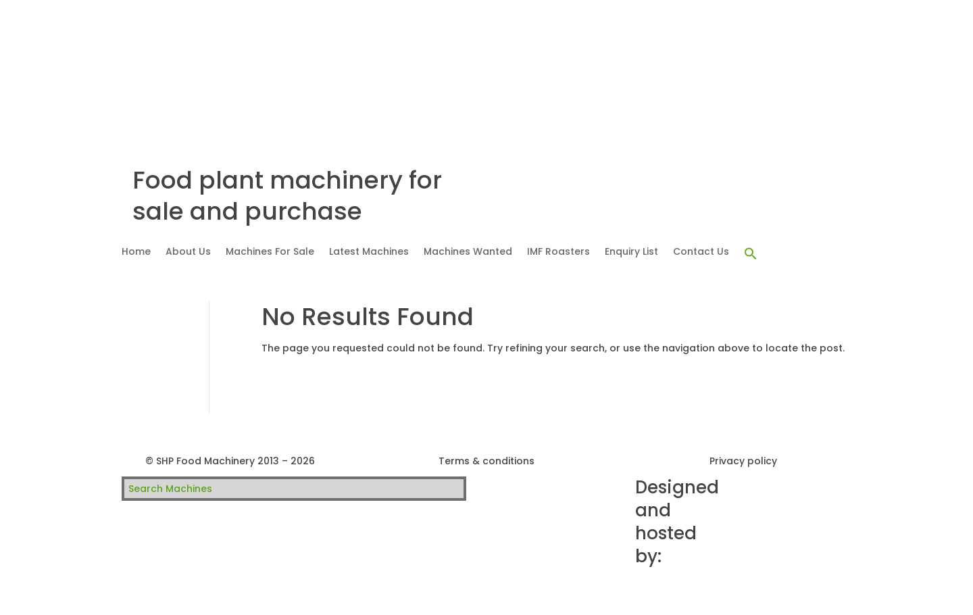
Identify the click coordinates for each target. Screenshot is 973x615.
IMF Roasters (558, 252)
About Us (188, 252)
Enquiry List (631, 252)
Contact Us (701, 252)
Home (136, 252)
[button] (750, 254)
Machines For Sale (270, 252)
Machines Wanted (468, 252)
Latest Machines (369, 252)
